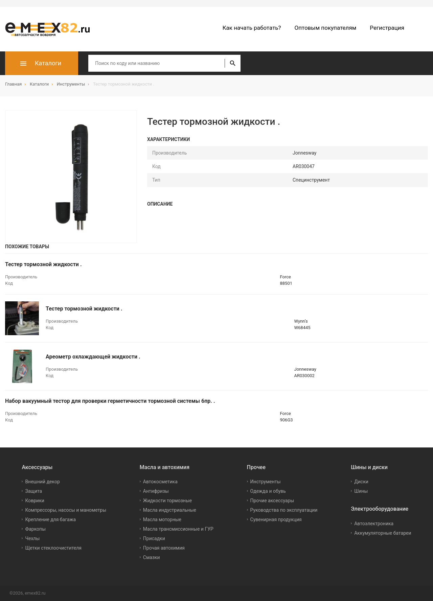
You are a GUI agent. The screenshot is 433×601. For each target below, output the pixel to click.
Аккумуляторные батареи (382, 533)
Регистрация (387, 27)
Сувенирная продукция (276, 519)
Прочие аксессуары (272, 500)
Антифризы (156, 491)
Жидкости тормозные (167, 500)
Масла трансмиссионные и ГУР (178, 529)
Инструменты (265, 481)
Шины (361, 491)
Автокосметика (160, 481)
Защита (33, 491)
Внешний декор (42, 481)
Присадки (154, 538)
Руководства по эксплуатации (284, 510)
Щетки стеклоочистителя (53, 548)
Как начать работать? (252, 27)
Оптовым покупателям (326, 27)
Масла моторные (162, 519)
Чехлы (32, 538)
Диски (361, 481)
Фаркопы (35, 529)
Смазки (151, 557)
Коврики (34, 500)
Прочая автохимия (164, 548)
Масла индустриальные (169, 510)
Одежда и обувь (268, 491)
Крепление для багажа (50, 519)
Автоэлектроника (373, 523)
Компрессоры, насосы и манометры (65, 510)
